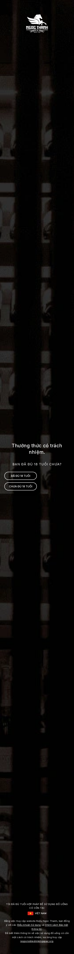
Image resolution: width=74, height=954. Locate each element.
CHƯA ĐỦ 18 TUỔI (20, 486)
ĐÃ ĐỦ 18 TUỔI (20, 476)
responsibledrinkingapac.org (36, 941)
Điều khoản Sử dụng (29, 924)
